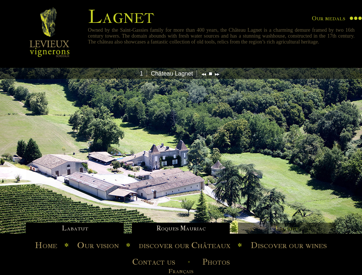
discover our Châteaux (184, 245)
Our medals (328, 18)
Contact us (153, 261)
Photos (216, 261)
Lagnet (286, 228)
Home (46, 245)
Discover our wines (288, 245)
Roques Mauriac (181, 228)
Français (181, 271)
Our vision (98, 245)
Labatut (75, 228)
